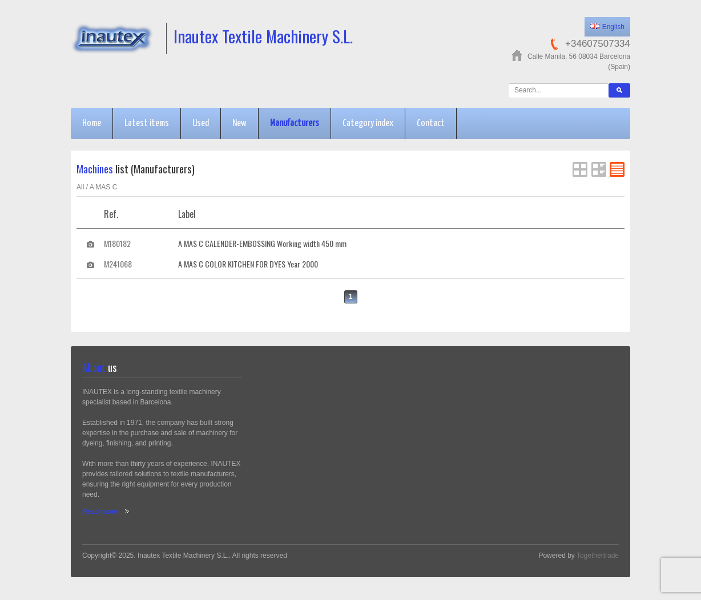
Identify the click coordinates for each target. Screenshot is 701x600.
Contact (431, 123)
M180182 (117, 243)
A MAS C (104, 187)
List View (598, 169)
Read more (100, 512)
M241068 (118, 264)
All (80, 187)
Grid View (580, 169)
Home (91, 123)
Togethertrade (598, 556)
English (607, 27)
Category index (368, 123)
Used (200, 123)
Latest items (146, 123)
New (239, 123)
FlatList (617, 169)
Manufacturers (294, 123)
